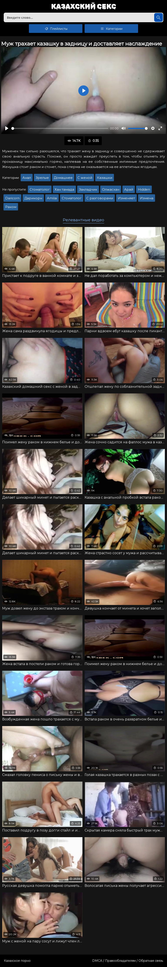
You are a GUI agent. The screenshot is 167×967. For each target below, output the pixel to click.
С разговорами (99, 198)
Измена (146, 198)
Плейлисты (55, 28)
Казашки (104, 178)
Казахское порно (17, 961)
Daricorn (12, 198)
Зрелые (42, 178)
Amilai (52, 198)
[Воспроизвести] (6, 128)
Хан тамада (64, 189)
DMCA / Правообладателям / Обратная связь (127, 961)
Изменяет (126, 198)
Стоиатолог (72, 198)
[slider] (59, 128)
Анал (26, 178)
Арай (128, 189)
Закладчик (88, 189)
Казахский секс (83, 6)
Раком (10, 207)
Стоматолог (40, 189)
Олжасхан (110, 189)
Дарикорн (33, 198)
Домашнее (63, 178)
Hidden (144, 189)
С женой (84, 178)
